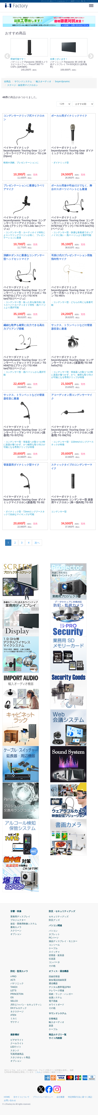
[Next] (37, 542)
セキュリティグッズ (59, 916)
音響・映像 (15, 911)
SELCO (14, 1001)
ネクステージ (17, 1011)
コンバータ (54, 962)
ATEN (13, 1015)
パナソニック (17, 983)
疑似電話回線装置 (57, 980)
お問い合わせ (10, 1100)
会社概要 (60, 1097)
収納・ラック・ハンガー (61, 994)
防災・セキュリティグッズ (62, 911)
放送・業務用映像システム (23, 923)
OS (12, 997)
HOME (7, 1097)
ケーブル (53, 948)
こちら (38, 1072)
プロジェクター (18, 920)
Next (90, 56)
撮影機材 (14, 1034)
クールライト (17, 1043)
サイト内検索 (55, 1038)
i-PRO (13, 976)
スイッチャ (54, 952)
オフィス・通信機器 (59, 971)
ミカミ (13, 1018)
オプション (15, 934)
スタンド (14, 1050)
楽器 (51, 1025)
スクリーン (15, 930)
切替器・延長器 (56, 955)
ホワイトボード (56, 1004)
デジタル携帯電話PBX (60, 987)
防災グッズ (54, 920)
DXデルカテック (18, 1008)
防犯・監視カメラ (19, 971)
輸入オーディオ (56, 1022)
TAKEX (13, 987)
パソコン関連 (55, 925)
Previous (7, 56)
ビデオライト (17, 1040)
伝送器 (52, 958)
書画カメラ (15, 927)
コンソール (54, 944)
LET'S (13, 990)
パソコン (53, 931)
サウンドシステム (57, 1013)
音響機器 (53, 1018)
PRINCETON (16, 994)
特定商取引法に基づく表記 (80, 1097)
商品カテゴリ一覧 (57, 1034)
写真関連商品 (17, 1054)
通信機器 (53, 983)
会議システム (55, 997)
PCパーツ (54, 937)
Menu (92, 4)
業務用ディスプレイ (20, 916)
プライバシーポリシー (43, 1097)
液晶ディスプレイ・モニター (63, 941)
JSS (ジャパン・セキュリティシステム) (29, 1004)
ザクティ (14, 1022)
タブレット (54, 934)
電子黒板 (53, 1001)
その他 (52, 965)
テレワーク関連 (56, 990)
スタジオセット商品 (20, 1057)
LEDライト (15, 1047)
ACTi (12, 980)
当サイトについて (21, 1097)
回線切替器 (54, 976)
